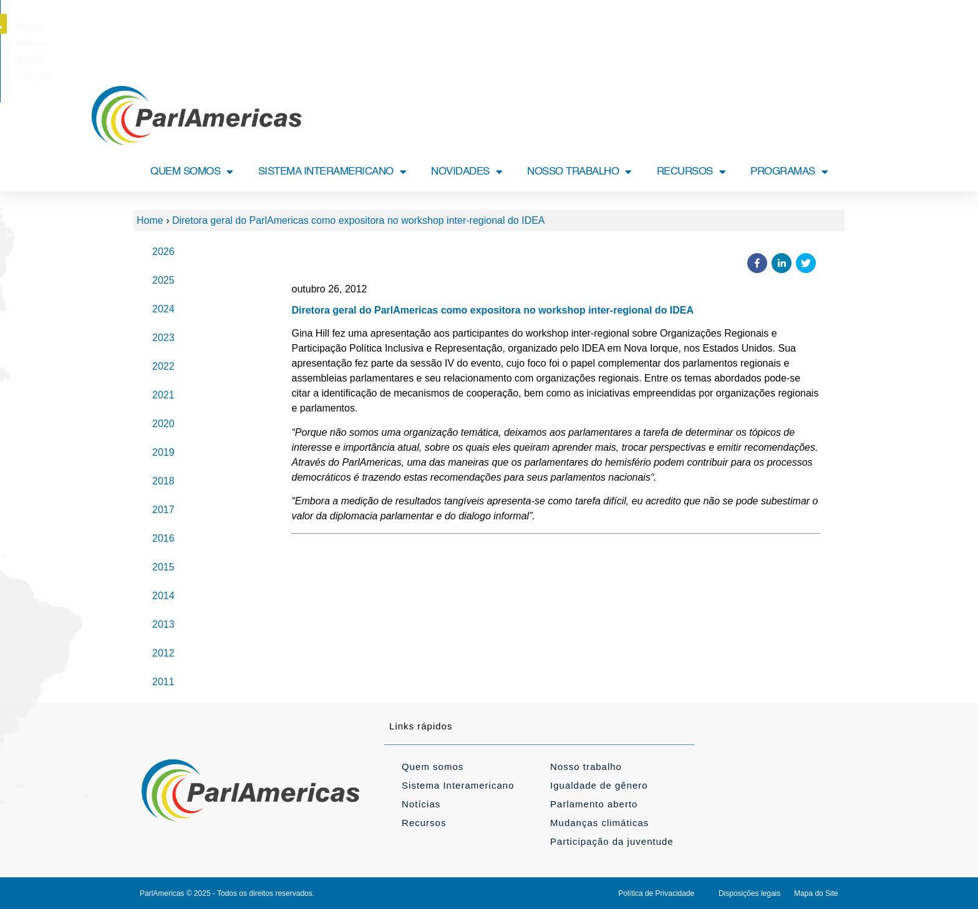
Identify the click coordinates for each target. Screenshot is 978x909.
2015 (163, 567)
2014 (163, 595)
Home (150, 220)
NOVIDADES (466, 171)
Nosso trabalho (586, 766)
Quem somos (432, 766)
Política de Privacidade (656, 893)
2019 (163, 452)
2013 (163, 624)
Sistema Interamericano (458, 785)
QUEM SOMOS (191, 171)
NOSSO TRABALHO (579, 171)
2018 (163, 481)
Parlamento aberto (593, 804)
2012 (163, 653)
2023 (163, 337)
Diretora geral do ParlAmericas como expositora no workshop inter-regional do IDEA (358, 220)
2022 (163, 366)
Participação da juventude (612, 841)
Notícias (421, 804)
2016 (163, 538)
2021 (163, 395)
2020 (163, 423)
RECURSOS (691, 171)
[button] (846, 24)
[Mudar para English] (431, 27)
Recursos (424, 822)
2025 (163, 280)
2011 (163, 681)
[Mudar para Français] (470, 27)
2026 (163, 251)
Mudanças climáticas (599, 822)
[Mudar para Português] (554, 27)
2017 (163, 509)
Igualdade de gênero (599, 785)
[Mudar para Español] (511, 27)
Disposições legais (749, 893)
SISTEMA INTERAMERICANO (332, 171)
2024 (163, 309)
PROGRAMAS (789, 171)
